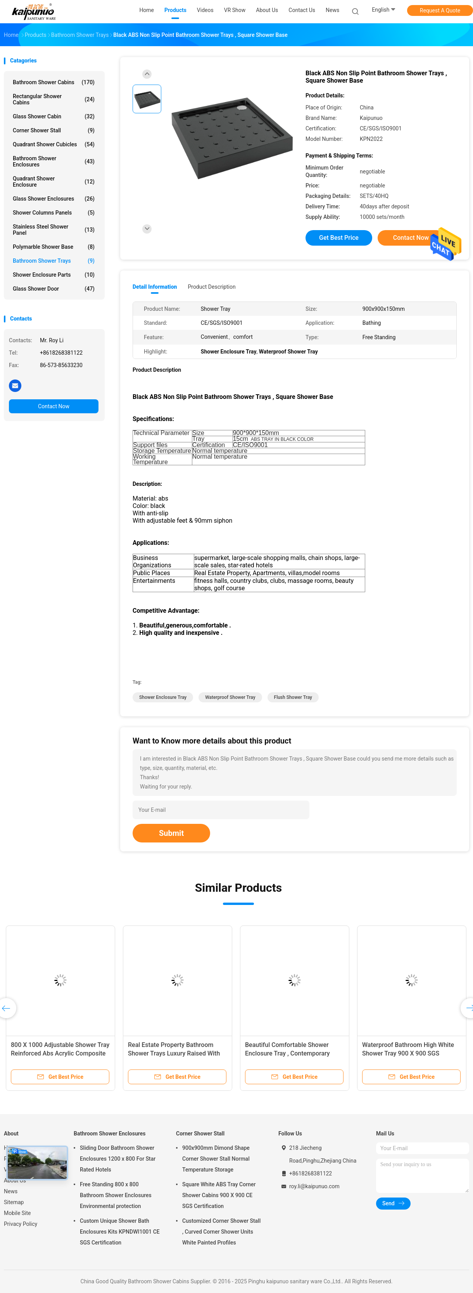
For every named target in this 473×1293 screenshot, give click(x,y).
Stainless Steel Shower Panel (54, 230)
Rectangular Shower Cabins (54, 99)
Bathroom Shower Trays (54, 261)
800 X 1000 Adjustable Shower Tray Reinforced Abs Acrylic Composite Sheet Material (60, 1053)
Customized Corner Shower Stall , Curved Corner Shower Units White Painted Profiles (221, 1232)
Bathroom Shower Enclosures (54, 161)
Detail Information (155, 287)
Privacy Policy (20, 1224)
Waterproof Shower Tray (230, 697)
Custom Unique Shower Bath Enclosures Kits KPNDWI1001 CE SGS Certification (120, 1232)
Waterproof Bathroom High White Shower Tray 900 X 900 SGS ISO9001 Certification (408, 1053)
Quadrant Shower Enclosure (54, 181)
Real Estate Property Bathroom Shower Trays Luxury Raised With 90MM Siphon (174, 1053)
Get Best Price (339, 237)
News (10, 1191)
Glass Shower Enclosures (54, 199)
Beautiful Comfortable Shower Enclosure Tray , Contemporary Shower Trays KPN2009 (287, 1053)
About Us (15, 1180)
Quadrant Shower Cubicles (54, 144)
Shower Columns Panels (54, 213)
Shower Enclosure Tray (162, 697)
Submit (171, 833)
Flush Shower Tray (293, 697)
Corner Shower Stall (54, 130)
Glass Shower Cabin (54, 116)
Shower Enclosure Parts (54, 275)
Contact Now (53, 406)
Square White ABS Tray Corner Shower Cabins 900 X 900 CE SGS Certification (218, 1195)
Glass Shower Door (54, 289)
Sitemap (14, 1202)
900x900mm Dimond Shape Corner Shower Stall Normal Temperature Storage (216, 1159)
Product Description (211, 287)
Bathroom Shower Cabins (54, 82)
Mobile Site (17, 1213)
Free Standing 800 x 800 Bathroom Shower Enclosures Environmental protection (116, 1195)
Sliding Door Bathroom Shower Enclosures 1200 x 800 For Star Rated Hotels (117, 1159)
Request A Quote (440, 10)
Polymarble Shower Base (54, 247)
